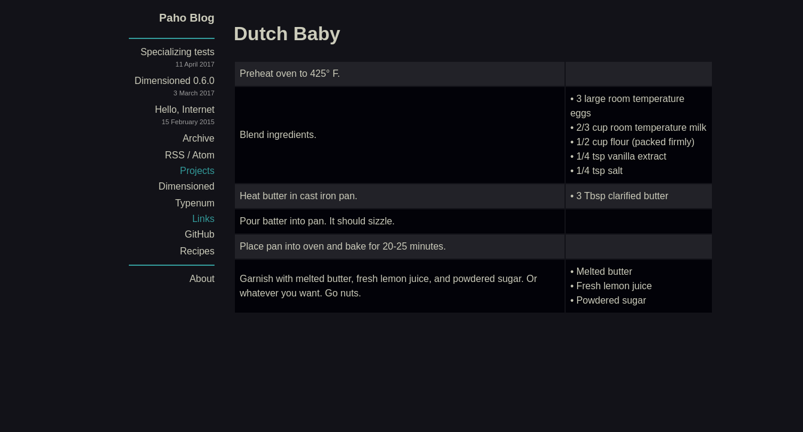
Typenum (195, 203)
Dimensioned (187, 186)
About (202, 279)
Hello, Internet (162, 117)
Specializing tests (162, 60)
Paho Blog (187, 17)
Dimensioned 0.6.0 (162, 88)
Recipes (197, 251)
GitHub (200, 234)
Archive (199, 138)
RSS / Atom (190, 155)
